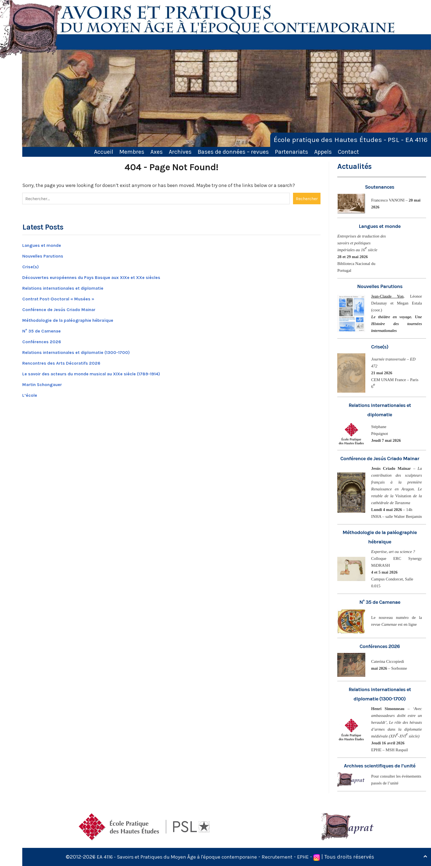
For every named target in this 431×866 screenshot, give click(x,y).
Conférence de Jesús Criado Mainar (65, 308)
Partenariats (291, 151)
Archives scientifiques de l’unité (379, 765)
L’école (30, 394)
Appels (323, 151)
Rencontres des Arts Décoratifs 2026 (66, 362)
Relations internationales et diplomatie (70, 287)
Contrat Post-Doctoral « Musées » (63, 297)
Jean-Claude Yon (387, 296)
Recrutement (283, 857)
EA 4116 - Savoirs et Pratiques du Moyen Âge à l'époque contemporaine (176, 857)
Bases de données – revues (233, 151)
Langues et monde (44, 244)
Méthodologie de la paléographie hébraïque (75, 319)
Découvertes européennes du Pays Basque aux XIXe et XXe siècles (102, 276)
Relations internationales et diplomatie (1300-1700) (85, 351)
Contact (348, 151)
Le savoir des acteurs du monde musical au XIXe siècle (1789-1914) (103, 372)
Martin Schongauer (45, 383)
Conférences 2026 (44, 340)
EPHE (310, 857)
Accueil (103, 151)
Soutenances (379, 187)
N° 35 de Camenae (44, 329)
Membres (131, 151)
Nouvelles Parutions (46, 255)
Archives (180, 151)
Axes (156, 151)
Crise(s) (32, 265)
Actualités (354, 166)
